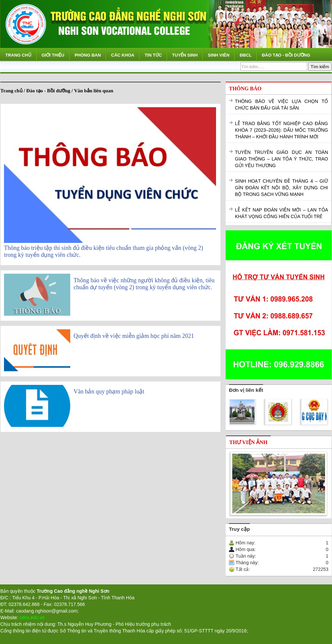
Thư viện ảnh (248, 442)
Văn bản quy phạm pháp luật (109, 391)
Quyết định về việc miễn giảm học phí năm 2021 (134, 336)
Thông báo (245, 88)
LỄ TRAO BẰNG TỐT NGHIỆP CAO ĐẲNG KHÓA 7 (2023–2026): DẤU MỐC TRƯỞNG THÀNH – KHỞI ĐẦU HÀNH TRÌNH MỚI (281, 130)
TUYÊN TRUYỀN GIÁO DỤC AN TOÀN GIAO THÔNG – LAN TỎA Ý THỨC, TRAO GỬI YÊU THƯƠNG (281, 159)
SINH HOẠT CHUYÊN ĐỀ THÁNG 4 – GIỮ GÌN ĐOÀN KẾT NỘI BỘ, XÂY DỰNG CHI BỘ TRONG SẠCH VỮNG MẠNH (281, 187)
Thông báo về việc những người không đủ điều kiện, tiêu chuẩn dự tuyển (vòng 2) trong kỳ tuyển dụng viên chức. (144, 284)
